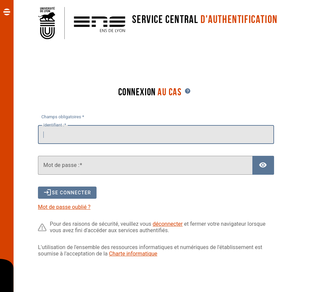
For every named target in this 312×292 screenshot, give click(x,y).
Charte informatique (133, 253)
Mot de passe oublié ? (64, 207)
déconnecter (168, 224)
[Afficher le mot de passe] (263, 165)
